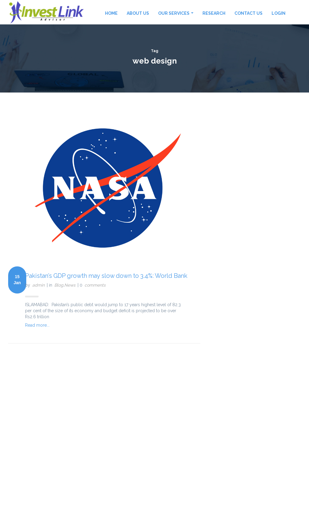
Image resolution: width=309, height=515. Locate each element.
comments (95, 285)
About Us (138, 13)
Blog (58, 285)
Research (213, 13)
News (69, 285)
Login (278, 13)
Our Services (175, 13)
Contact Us (248, 13)
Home (111, 13)
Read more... (37, 325)
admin (38, 285)
